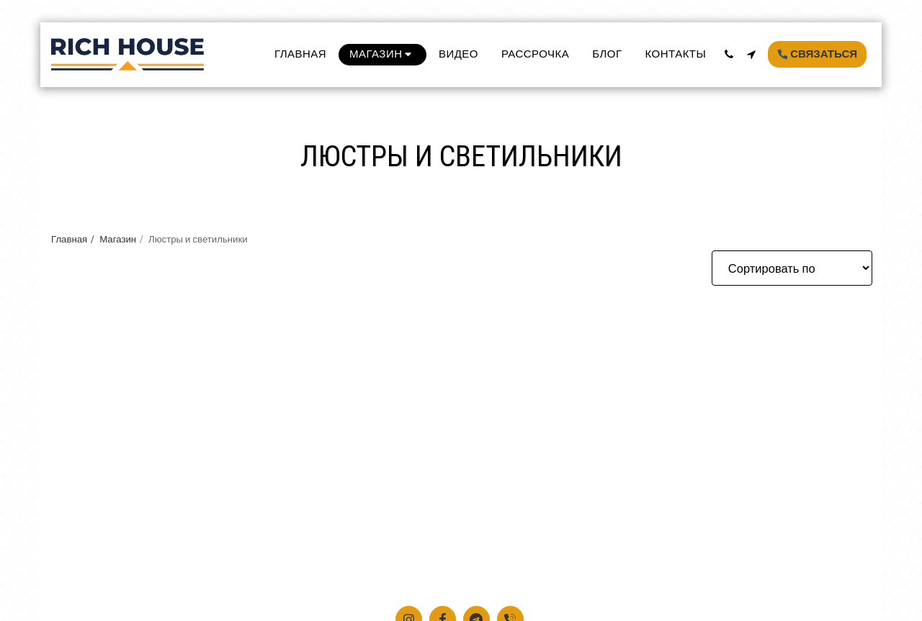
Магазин (117, 239)
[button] (728, 54)
